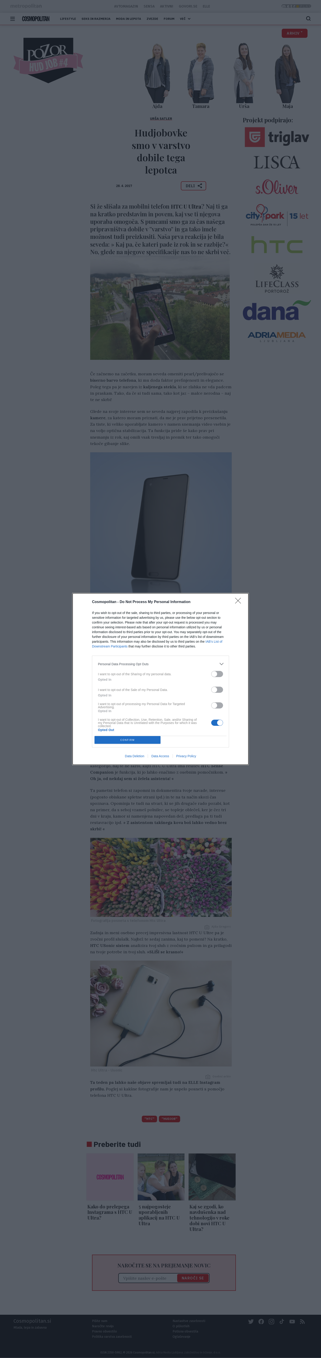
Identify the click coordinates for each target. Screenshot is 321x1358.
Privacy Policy (186, 756)
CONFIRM (127, 740)
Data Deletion (134, 756)
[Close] (239, 602)
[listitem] (160, 664)
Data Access (160, 756)
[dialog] (160, 679)
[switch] (217, 674)
